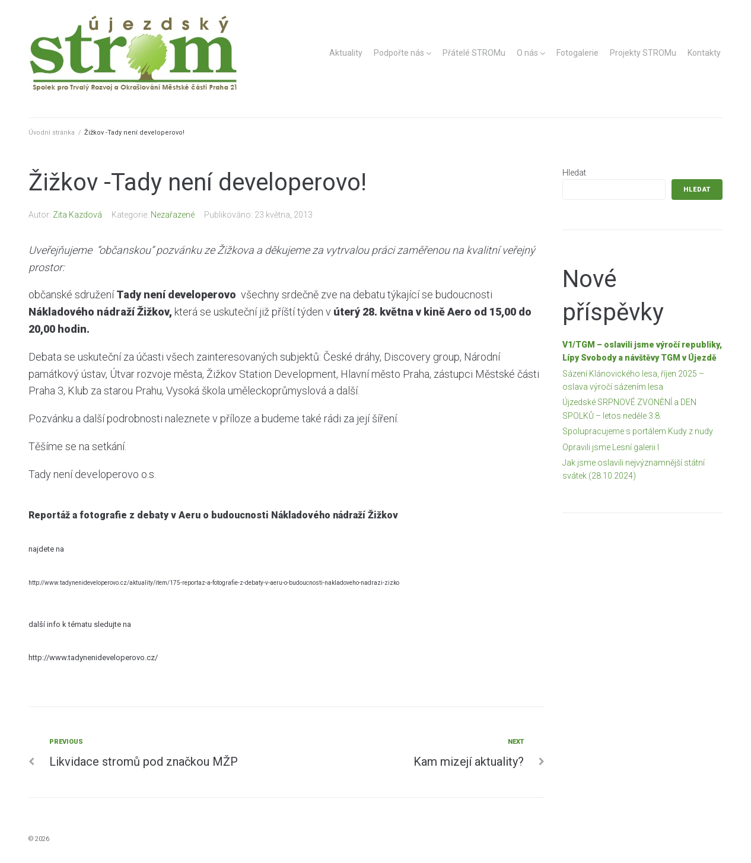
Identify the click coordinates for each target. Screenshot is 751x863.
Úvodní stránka (51, 132)
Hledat (574, 172)
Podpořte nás (399, 53)
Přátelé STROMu (474, 53)
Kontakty (704, 53)
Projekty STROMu (643, 53)
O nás (527, 53)
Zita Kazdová (77, 214)
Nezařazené (173, 214)
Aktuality (345, 53)
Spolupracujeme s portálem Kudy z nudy (637, 431)
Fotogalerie (577, 53)
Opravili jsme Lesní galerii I (610, 447)
